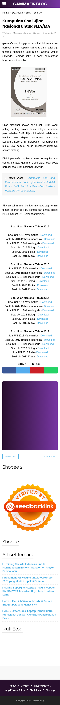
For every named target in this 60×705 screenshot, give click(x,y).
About (13, 685)
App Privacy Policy (15, 690)
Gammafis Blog (30, 4)
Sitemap (50, 690)
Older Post (49, 456)
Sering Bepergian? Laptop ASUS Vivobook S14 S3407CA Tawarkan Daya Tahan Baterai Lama (28, 591)
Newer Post (10, 456)
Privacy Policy (41, 685)
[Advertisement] (30, 413)
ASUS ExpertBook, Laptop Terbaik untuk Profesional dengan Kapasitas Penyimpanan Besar (29, 614)
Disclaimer (35, 690)
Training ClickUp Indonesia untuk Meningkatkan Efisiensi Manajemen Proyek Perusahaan (28, 568)
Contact (25, 685)
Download (46, 235)
